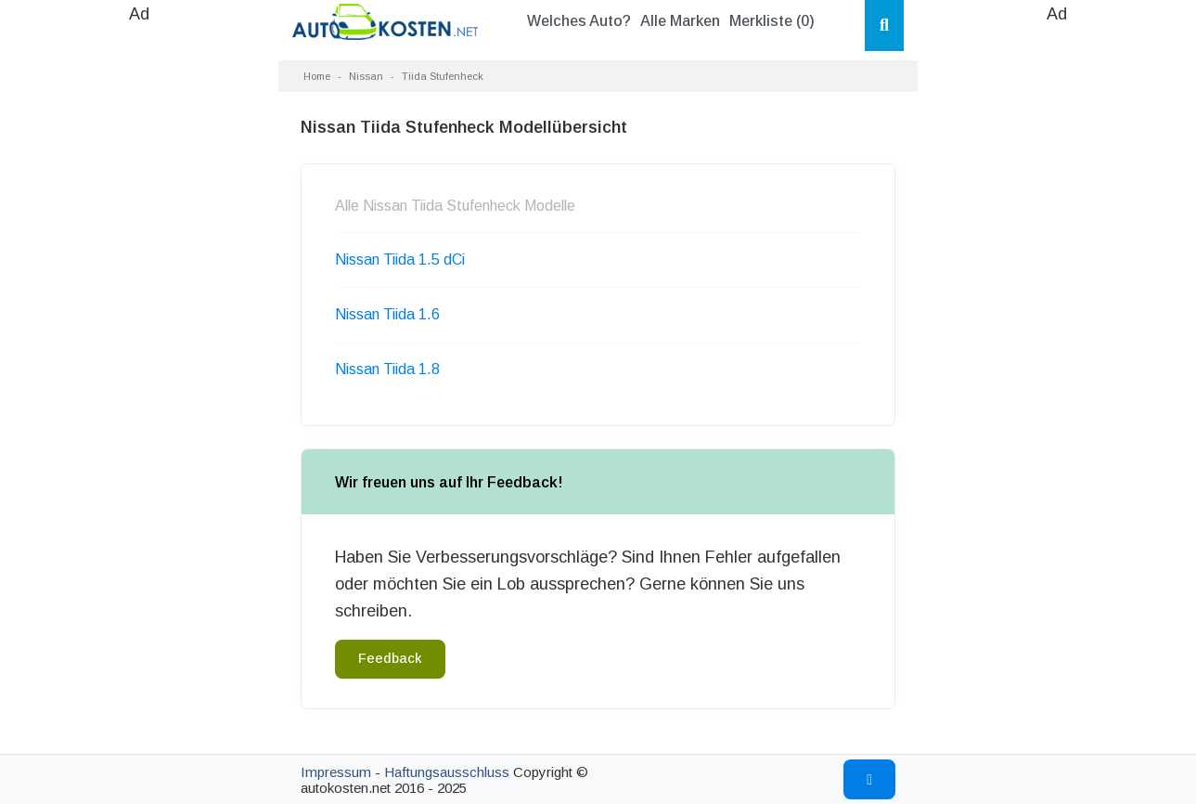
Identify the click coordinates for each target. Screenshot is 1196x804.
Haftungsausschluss (446, 772)
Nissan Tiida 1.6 (387, 314)
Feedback (390, 658)
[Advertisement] (139, 306)
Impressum (336, 772)
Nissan (366, 76)
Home (316, 76)
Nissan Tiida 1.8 (387, 369)
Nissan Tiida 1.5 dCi (400, 259)
